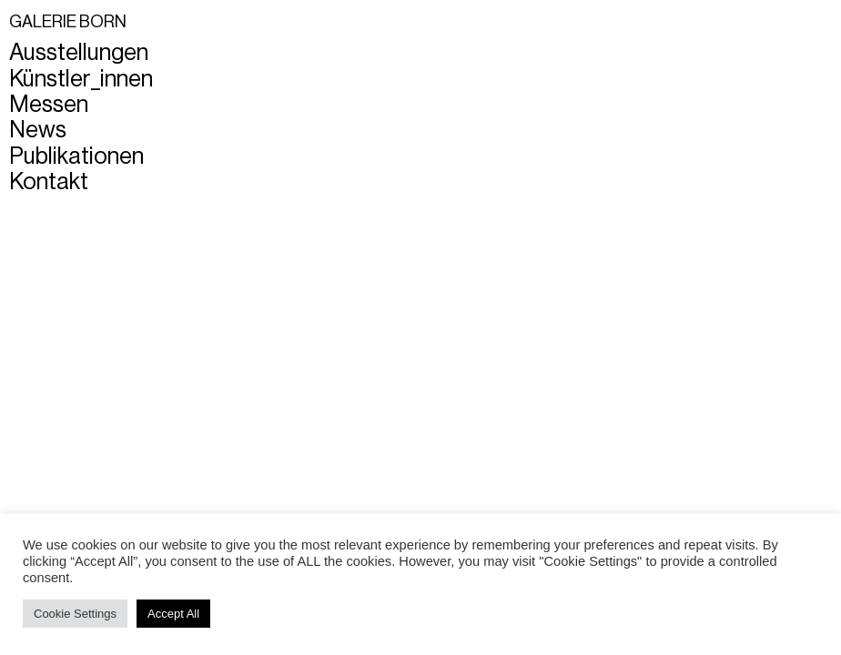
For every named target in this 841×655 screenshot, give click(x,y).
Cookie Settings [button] (75, 613)
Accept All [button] (173, 613)
